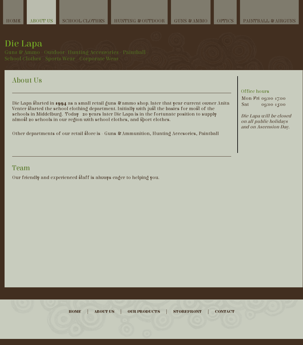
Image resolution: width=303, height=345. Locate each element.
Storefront (187, 311)
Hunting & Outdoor (139, 21)
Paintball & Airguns (269, 21)
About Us (41, 21)
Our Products (143, 311)
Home (13, 21)
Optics (225, 21)
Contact (225, 311)
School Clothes (83, 21)
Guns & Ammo (190, 21)
